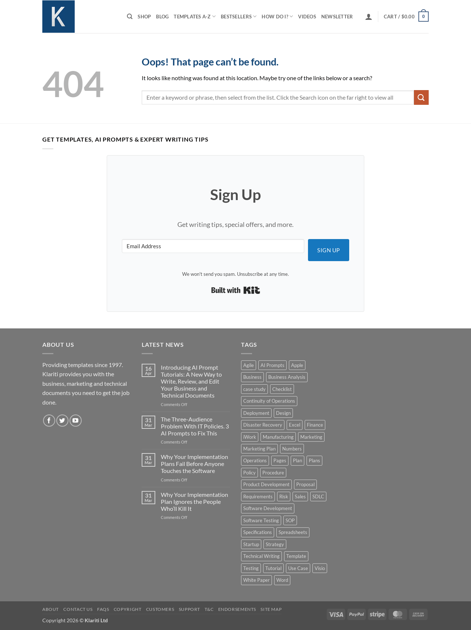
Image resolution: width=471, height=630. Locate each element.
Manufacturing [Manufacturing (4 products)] (278, 437)
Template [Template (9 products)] (296, 556)
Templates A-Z (195, 16)
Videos (307, 16)
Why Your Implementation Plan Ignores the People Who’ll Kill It (194, 501)
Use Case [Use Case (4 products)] (298, 568)
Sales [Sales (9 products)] (300, 496)
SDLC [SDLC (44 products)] (318, 496)
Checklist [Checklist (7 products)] (282, 389)
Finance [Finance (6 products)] (315, 425)
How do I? (277, 16)
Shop (144, 16)
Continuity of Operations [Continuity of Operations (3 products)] (269, 401)
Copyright (128, 609)
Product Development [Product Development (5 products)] (266, 484)
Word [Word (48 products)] (282, 580)
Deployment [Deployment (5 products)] (256, 413)
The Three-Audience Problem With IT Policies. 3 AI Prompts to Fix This (195, 426)
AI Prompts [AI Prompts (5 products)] (272, 365)
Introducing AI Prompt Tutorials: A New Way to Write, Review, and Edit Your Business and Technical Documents (191, 381)
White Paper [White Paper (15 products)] (256, 580)
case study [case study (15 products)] (254, 389)
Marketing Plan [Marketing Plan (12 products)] (259, 449)
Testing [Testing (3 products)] (251, 568)
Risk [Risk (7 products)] (283, 496)
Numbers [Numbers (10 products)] (292, 449)
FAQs (103, 609)
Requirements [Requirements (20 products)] (258, 496)
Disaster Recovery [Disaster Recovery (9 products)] (262, 425)
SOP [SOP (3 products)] (290, 520)
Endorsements (237, 609)
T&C (209, 609)
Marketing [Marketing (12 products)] (311, 437)
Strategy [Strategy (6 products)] (275, 544)
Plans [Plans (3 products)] (314, 460)
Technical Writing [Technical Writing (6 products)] (261, 556)
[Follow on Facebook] (49, 420)
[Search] (129, 17)
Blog (162, 16)
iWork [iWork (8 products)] (249, 437)
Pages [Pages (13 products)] (279, 460)
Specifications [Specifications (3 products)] (257, 532)
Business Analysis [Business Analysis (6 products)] (286, 377)
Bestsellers (238, 16)
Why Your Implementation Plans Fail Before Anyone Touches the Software (194, 463)
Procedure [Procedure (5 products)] (273, 473)
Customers (160, 609)
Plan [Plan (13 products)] (297, 460)
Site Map (271, 609)
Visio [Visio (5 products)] (320, 568)
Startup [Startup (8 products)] (251, 544)
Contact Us (77, 609)
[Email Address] (213, 246)
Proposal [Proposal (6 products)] (305, 484)
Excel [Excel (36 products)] (294, 425)
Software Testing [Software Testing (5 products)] (261, 520)
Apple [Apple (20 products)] (297, 365)
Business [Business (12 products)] (252, 377)
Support (189, 609)
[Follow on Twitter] (62, 420)
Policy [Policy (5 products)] (249, 473)
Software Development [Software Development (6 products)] (267, 508)
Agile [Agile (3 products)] (248, 365)
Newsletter (337, 16)
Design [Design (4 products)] (283, 413)
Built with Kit (235, 290)
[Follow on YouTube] (76, 420)
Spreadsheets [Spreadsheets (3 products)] (293, 532)
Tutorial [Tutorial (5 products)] (273, 568)
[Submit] (421, 97)
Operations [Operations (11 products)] (255, 460)
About (50, 609)
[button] (368, 16)
